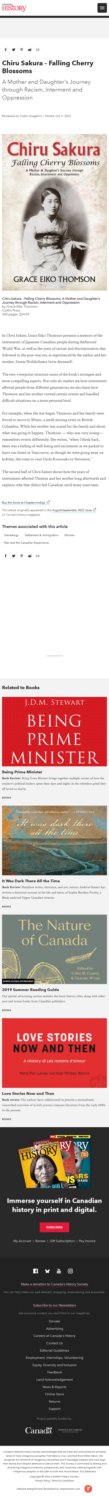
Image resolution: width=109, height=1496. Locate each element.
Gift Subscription (62, 1241)
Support (55, 1409)
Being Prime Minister (22, 772)
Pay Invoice (87, 1241)
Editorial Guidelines (54, 1350)
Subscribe (58, 1227)
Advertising (54, 1329)
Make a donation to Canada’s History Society (54, 1284)
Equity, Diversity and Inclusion (54, 1365)
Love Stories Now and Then (28, 1093)
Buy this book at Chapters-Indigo (26, 502)
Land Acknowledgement (54, 1380)
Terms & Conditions (63, 1480)
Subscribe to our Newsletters (54, 1305)
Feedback (54, 1372)
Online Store (54, 1394)
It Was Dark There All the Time (31, 881)
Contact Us (54, 1343)
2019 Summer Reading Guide (30, 989)
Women (69, 535)
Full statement (88, 1471)
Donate (54, 1321)
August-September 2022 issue (74, 510)
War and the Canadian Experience (26, 543)
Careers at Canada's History (54, 1336)
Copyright (35, 1476)
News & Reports (54, 1387)
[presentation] (54, 731)
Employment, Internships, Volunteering (54, 1358)
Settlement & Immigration (41, 535)
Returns (54, 1401)
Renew (40, 1241)
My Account (22, 1241)
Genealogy (11, 535)
